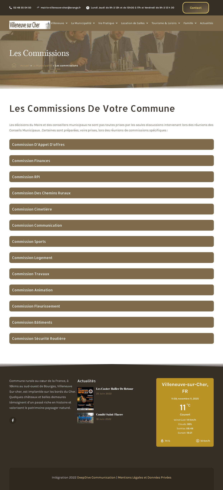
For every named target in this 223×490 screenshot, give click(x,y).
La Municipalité (83, 23)
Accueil (25, 65)
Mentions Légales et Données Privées (144, 477)
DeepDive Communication (96, 477)
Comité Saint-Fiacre (109, 414)
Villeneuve (59, 23)
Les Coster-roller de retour (114, 389)
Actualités (206, 23)
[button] (59, 23)
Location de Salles (134, 23)
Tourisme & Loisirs (166, 23)
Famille (190, 23)
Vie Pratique (108, 23)
